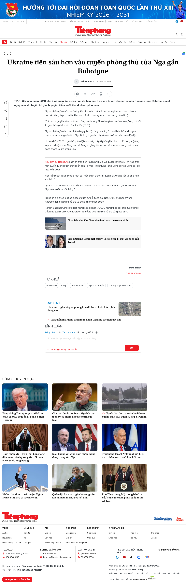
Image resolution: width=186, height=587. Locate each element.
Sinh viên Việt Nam (103, 21)
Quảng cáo (151, 21)
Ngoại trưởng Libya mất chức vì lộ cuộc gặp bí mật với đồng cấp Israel (101, 240)
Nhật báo (29, 528)
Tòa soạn (137, 21)
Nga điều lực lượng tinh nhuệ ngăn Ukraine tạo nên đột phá (86, 319)
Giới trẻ (73, 42)
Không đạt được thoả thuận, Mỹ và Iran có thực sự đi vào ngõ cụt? (22, 496)
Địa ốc (43, 42)
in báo (101, 94)
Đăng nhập (50, 332)
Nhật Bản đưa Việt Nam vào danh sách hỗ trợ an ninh (98, 220)
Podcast (71, 528)
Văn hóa (122, 42)
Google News (183, 53)
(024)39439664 (88, 553)
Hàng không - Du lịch (11, 542)
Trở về (5, 134)
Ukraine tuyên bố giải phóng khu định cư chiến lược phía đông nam (81, 309)
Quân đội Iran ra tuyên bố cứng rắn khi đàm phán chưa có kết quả (73, 496)
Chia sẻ (5, 110)
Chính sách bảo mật (169, 550)
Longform (93, 528)
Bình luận (5, 126)
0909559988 (49, 553)
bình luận (109, 94)
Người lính (106, 42)
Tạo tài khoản (69, 332)
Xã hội (13, 42)
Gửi (132, 348)
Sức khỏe (53, 42)
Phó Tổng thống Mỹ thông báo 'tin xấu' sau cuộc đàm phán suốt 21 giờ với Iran (122, 498)
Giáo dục (142, 42)
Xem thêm (181, 42)
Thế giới (63, 42)
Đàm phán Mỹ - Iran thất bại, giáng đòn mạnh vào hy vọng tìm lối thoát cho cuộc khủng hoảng (23, 457)
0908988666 (87, 557)
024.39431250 (12, 557)
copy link (93, 94)
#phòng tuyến (96, 285)
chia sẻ (77, 94)
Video (172, 42)
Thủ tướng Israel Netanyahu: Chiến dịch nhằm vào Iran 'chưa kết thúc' (123, 455)
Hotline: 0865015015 (55, 21)
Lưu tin (5, 118)
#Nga (64, 285)
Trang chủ (4, 42)
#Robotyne (77, 285)
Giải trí (132, 42)
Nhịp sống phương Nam (76, 542)
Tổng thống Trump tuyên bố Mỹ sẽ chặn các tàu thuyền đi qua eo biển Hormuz (23, 417)
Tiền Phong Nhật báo (79, 21)
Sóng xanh (32, 42)
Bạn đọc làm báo (17, 579)
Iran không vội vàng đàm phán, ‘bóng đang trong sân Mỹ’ (73, 455)
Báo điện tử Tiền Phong (93, 31)
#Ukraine (51, 285)
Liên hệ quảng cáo (50, 550)
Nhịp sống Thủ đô (53, 542)
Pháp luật (84, 42)
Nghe (5, 102)
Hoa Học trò (121, 21)
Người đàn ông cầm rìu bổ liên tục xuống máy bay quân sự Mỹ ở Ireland (124, 415)
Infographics (116, 528)
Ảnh (47, 528)
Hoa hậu (163, 42)
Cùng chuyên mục (18, 379)
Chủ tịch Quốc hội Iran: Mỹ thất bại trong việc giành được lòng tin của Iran (73, 417)
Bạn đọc (155, 537)
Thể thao (95, 42)
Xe (115, 42)
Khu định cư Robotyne (57, 161)
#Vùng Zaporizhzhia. (120, 285)
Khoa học (153, 42)
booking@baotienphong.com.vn (57, 557)
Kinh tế (22, 42)
